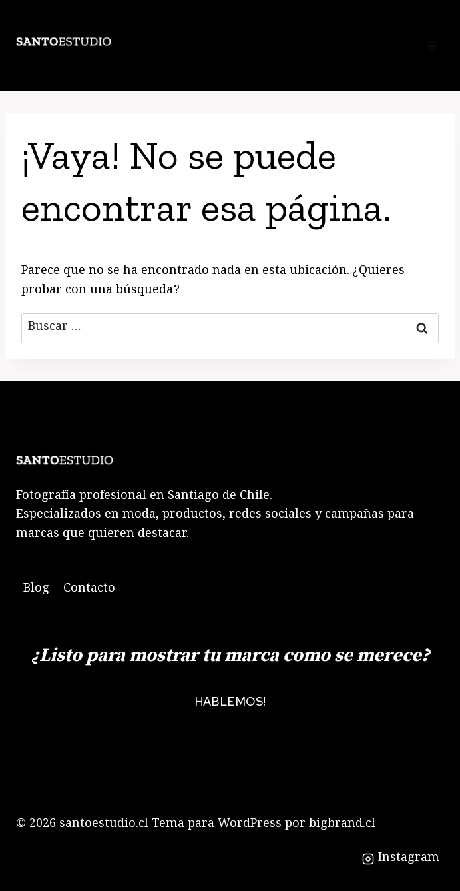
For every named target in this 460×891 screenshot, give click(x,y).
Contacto (89, 589)
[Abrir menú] (431, 45)
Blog (36, 589)
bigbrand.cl (342, 825)
